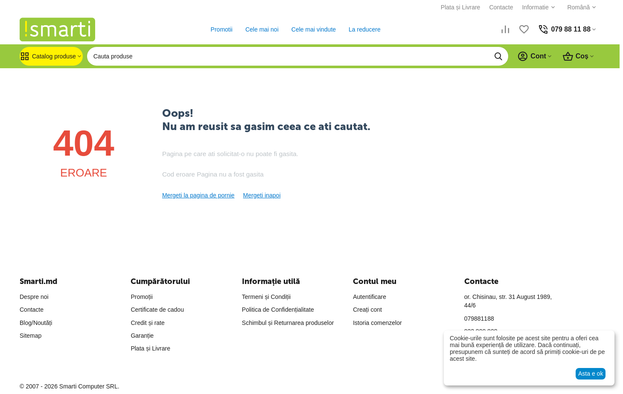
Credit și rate (147, 322)
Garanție (142, 335)
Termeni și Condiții (266, 296)
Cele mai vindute (313, 29)
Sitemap (30, 335)
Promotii (221, 29)
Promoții (141, 296)
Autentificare (369, 296)
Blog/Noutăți (36, 322)
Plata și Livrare (460, 7)
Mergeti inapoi (262, 195)
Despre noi (34, 296)
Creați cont (367, 309)
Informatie (535, 7)
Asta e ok (590, 373)
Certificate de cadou (157, 309)
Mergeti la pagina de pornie (198, 195)
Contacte (501, 7)
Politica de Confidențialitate (278, 309)
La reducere (365, 29)
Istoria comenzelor (377, 322)
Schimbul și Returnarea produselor (288, 322)
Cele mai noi (262, 29)
